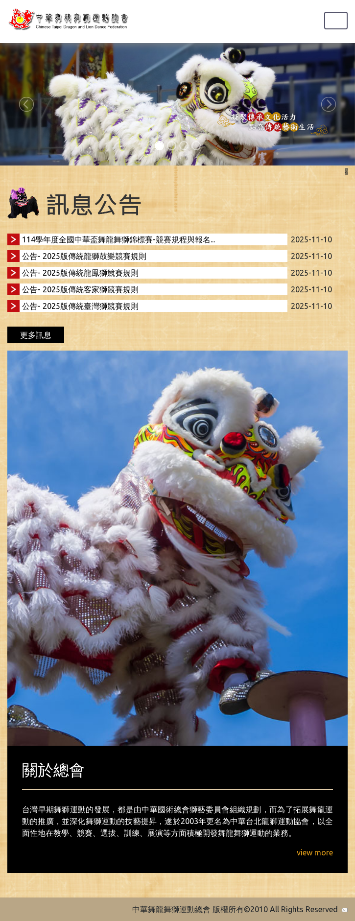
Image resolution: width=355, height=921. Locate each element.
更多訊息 (35, 335)
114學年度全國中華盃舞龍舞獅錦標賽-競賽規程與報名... (118, 239)
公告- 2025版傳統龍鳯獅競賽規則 (80, 272)
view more (315, 852)
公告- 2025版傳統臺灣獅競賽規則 (80, 306)
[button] (26, 104)
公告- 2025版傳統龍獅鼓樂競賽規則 (84, 256)
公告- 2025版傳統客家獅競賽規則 (80, 289)
